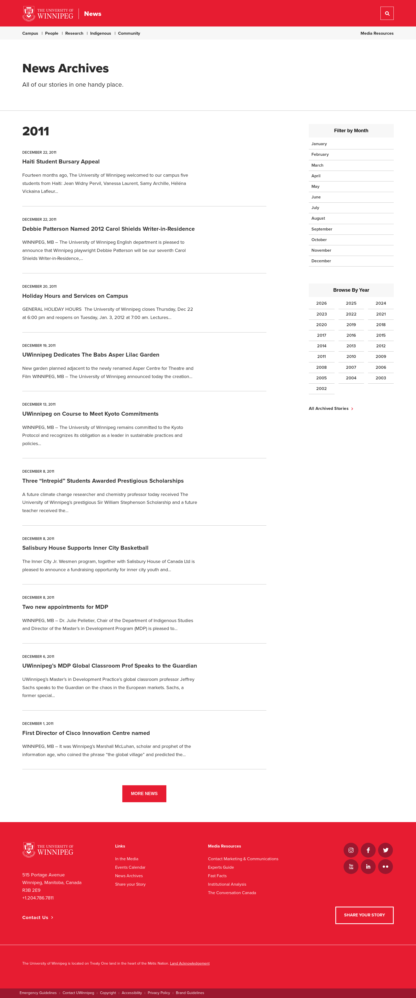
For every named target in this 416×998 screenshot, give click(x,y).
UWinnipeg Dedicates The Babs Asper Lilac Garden (90, 354)
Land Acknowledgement (190, 963)
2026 (321, 303)
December (321, 261)
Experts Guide (221, 867)
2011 (321, 356)
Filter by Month (351, 130)
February (320, 154)
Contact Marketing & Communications (243, 858)
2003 (381, 378)
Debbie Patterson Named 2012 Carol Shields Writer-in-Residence (108, 228)
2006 (381, 367)
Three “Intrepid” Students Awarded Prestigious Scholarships (103, 480)
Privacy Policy (159, 993)
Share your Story (130, 884)
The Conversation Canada (232, 892)
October (319, 239)
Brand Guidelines (190, 993)
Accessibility (132, 993)
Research (74, 33)
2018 (381, 324)
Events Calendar (130, 867)
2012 (381, 346)
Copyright (108, 993)
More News (144, 793)
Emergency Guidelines (38, 993)
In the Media (126, 858)
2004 (351, 378)
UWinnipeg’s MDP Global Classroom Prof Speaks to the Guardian (109, 665)
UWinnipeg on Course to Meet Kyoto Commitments (90, 413)
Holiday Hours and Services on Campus (75, 295)
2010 (351, 356)
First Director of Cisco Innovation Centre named (86, 733)
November (321, 250)
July (315, 207)
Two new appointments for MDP (65, 607)
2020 (321, 324)
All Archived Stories (329, 408)
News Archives (129, 875)
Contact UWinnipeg (78, 993)
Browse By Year (351, 290)
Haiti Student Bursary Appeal (61, 161)
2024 (381, 303)
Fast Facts (217, 875)
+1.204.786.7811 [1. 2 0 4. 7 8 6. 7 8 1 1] (38, 898)
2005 (321, 378)
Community (129, 33)
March (317, 165)
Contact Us (35, 917)
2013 (351, 346)
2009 (381, 356)
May (315, 186)
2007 (351, 367)
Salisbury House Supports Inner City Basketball (85, 547)
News (92, 14)
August (318, 218)
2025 (351, 303)
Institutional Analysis (227, 884)
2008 (321, 367)
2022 (351, 314)
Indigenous (100, 33)
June (316, 197)
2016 (351, 335)
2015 (381, 335)
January (319, 144)
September (321, 229)
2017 (321, 335)
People (51, 33)
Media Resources (377, 33)
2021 (381, 314)
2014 (321, 346)
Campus (30, 33)
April (315, 176)
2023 (322, 314)
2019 (351, 324)
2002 (321, 388)
